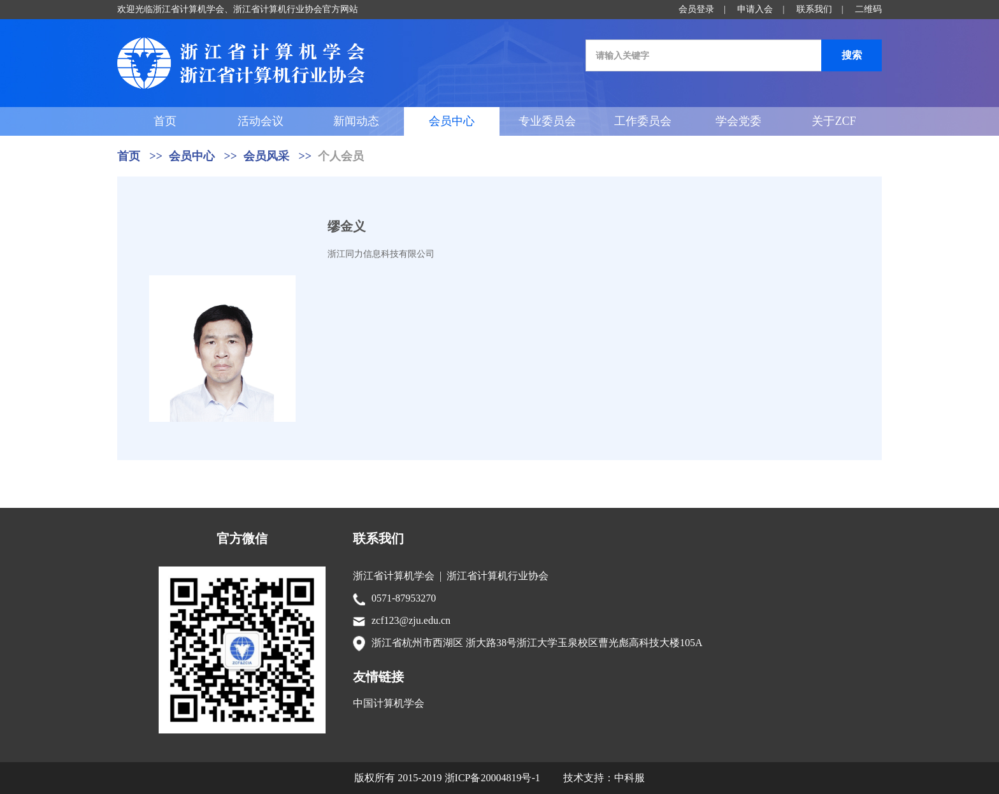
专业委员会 (547, 121)
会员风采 (266, 156)
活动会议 (261, 121)
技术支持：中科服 (604, 777)
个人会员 (341, 156)
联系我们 (814, 9)
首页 (165, 121)
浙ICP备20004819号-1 (492, 777)
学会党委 (738, 121)
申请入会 (755, 9)
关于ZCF (834, 121)
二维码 (868, 9)
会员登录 (696, 9)
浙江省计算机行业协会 (498, 575)
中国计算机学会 (388, 703)
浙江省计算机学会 (394, 575)
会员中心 (452, 121)
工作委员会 (643, 121)
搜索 (852, 55)
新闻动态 (356, 121)
